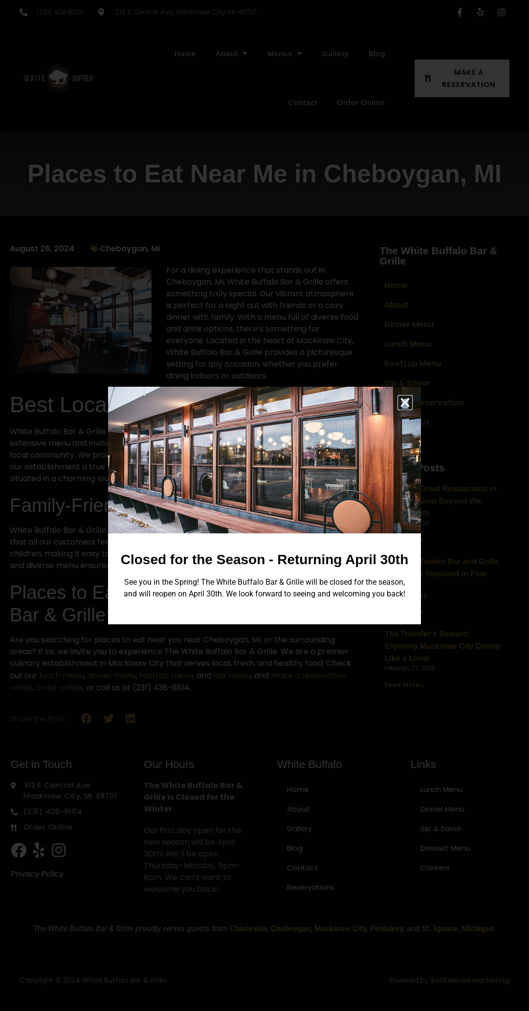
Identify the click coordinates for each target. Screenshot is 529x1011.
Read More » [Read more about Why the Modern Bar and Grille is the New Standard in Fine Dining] (404, 612)
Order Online (361, 102)
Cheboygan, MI (130, 248)
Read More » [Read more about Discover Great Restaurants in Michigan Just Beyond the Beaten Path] (404, 539)
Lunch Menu (407, 344)
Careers (435, 867)
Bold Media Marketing (470, 980)
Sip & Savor (407, 383)
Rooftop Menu (412, 363)
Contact (302, 102)
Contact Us (407, 422)
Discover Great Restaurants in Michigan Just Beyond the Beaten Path (440, 500)
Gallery (335, 53)
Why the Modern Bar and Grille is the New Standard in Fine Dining (441, 573)
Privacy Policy (37, 873)
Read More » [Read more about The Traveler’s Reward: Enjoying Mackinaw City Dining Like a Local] (404, 685)
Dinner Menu (409, 324)
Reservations (310, 887)
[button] (86, 719)
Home (186, 53)
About (232, 53)
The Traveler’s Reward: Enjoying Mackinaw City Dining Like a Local (442, 646)
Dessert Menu (445, 848)
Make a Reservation (423, 402)
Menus (285, 53)
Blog (377, 53)
